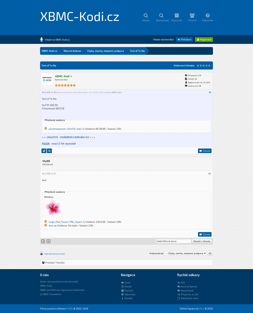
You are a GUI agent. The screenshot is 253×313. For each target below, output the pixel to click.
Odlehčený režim (188, 298)
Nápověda (128, 294)
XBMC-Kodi (116, 92)
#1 (210, 92)
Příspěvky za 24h (188, 294)
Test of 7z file (137, 51)
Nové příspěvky (187, 286)
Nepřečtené (185, 290)
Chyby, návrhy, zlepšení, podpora (105, 51)
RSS (181, 282)
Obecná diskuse (72, 51)
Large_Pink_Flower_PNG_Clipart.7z (67, 221)
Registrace (204, 39)
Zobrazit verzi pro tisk (54, 254)
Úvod (125, 282)
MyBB (69, 308)
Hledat (126, 286)
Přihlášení (184, 39)
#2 (209, 173)
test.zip (53, 225)
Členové (127, 290)
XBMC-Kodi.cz (80, 15)
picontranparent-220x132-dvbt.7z (67, 128)
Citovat (204, 150)
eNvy (201, 308)
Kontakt (126, 298)
